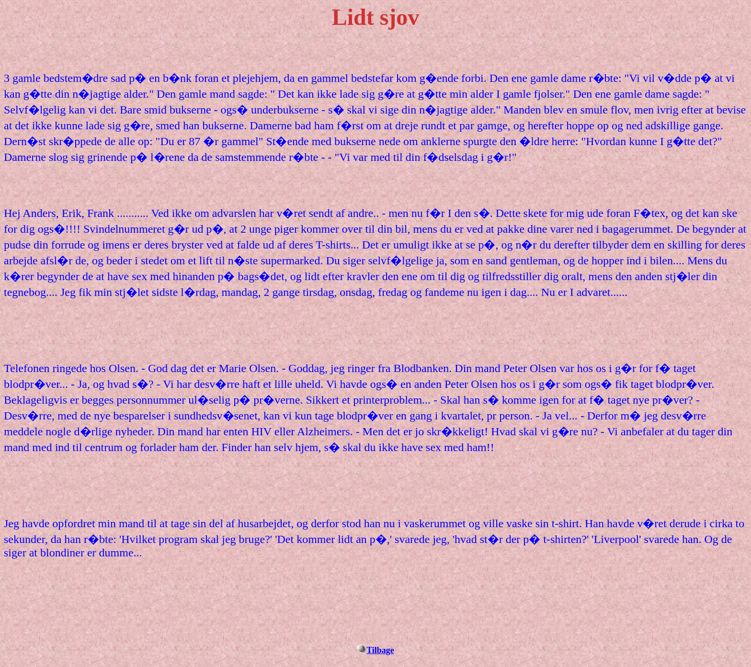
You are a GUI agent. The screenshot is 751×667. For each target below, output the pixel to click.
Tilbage (380, 650)
